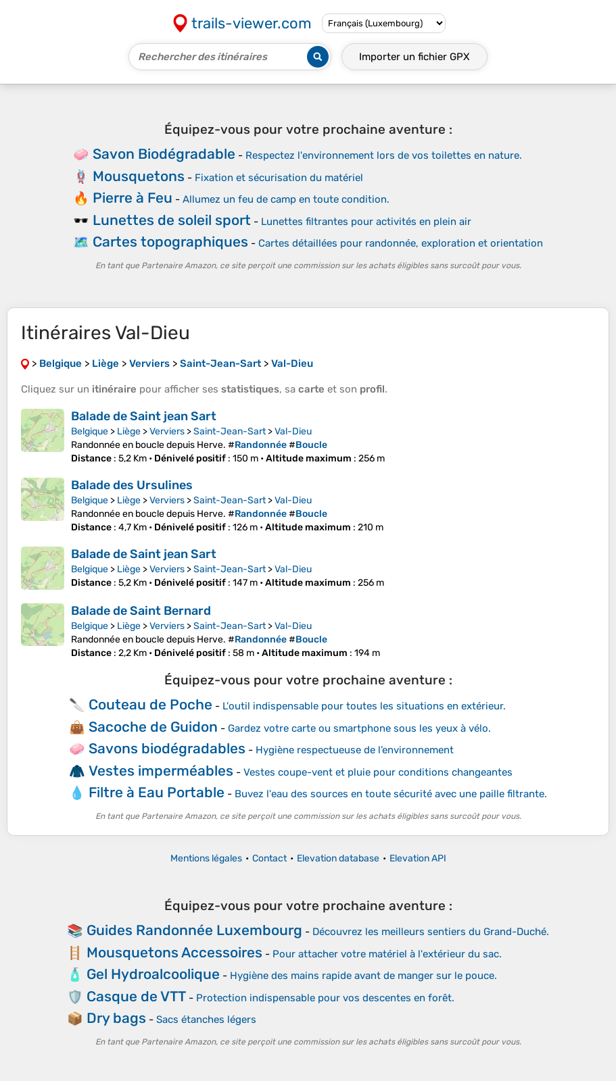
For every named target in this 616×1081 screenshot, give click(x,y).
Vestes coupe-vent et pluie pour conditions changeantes (378, 772)
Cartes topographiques (170, 241)
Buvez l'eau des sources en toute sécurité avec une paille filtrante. (391, 794)
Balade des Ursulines (132, 485)
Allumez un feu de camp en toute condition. (286, 199)
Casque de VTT (136, 996)
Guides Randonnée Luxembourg (194, 930)
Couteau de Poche (150, 704)
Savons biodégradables (167, 748)
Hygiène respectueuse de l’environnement (355, 750)
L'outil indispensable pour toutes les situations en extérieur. (364, 706)
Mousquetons (139, 176)
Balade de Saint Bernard (141, 610)
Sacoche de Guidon (153, 726)
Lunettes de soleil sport (172, 219)
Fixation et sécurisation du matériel (279, 178)
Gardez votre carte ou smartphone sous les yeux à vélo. (359, 728)
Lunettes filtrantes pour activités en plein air (366, 222)
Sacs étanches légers (206, 1019)
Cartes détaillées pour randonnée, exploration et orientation (400, 243)
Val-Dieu (293, 431)
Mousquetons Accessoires (174, 952)
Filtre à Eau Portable (156, 792)
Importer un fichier (414, 57)
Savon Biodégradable (164, 153)
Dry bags (116, 1017)
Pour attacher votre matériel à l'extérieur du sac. (387, 954)
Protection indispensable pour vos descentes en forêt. (325, 998)
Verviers (167, 431)
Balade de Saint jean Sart (143, 416)
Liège (129, 431)
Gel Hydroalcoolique (153, 973)
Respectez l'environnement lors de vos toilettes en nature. (383, 155)
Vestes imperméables (161, 770)
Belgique (89, 431)
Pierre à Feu (132, 197)
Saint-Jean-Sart (229, 431)
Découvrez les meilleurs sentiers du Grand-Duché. (430, 932)
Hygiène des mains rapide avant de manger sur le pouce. (363, 976)
